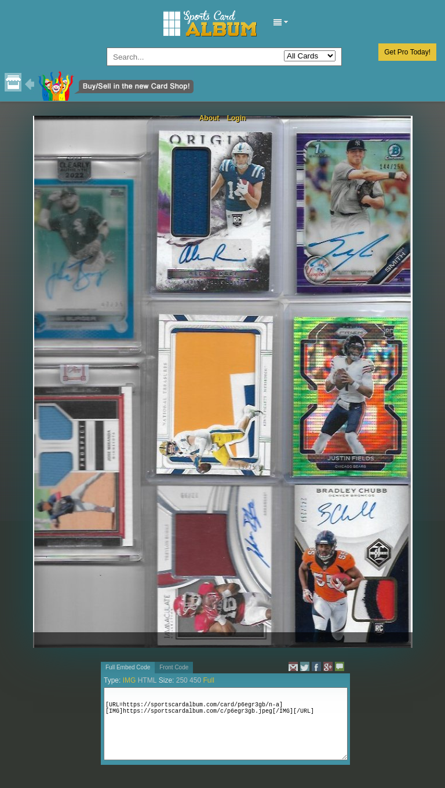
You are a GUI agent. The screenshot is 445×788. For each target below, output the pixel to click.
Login (236, 118)
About (209, 118)
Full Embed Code (127, 667)
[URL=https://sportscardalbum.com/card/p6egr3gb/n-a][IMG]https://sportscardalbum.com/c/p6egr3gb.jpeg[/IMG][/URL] (226, 723)
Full (208, 680)
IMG (129, 680)
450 (195, 680)
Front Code (173, 667)
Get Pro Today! (407, 52)
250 (182, 680)
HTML (147, 680)
